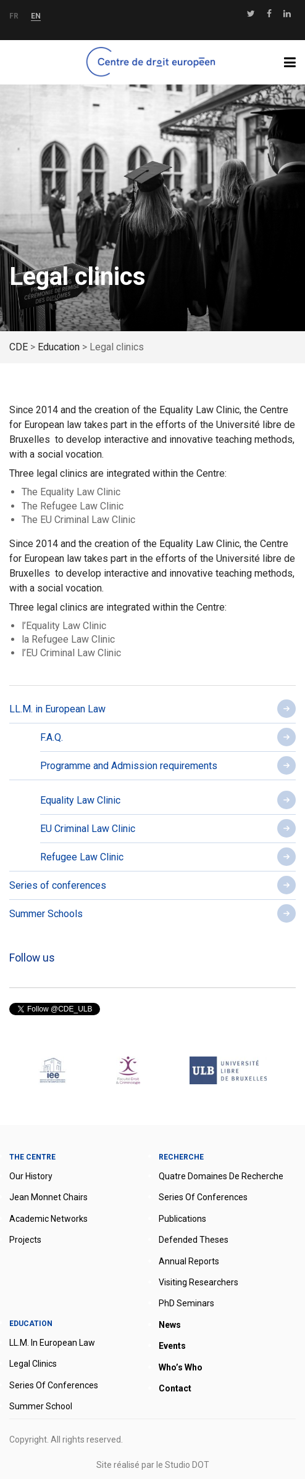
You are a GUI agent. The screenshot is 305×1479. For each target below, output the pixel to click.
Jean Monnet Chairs (48, 1197)
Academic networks (48, 1219)
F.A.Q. (51, 737)
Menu (294, 62)
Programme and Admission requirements (128, 766)
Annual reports (189, 1261)
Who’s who (181, 1367)
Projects (25, 1240)
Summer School (40, 1406)
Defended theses (193, 1240)
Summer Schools (46, 914)
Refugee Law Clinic (81, 857)
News (170, 1325)
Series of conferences (57, 885)
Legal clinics (33, 1364)
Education (30, 1323)
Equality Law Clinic (80, 800)
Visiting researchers (198, 1282)
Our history (30, 1176)
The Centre (32, 1157)
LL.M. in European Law (57, 709)
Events (172, 1346)
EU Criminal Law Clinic (87, 828)
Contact (175, 1388)
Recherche (181, 1157)
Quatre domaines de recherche (221, 1176)
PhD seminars (186, 1303)
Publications (182, 1219)
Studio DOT (187, 1465)
